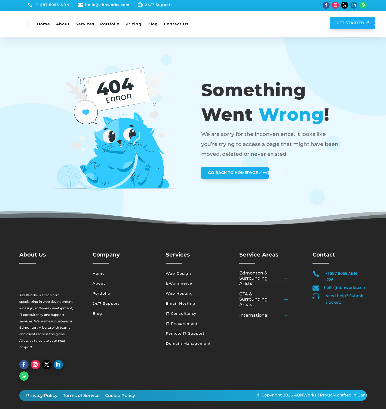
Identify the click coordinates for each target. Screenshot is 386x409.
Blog (153, 24)
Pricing (133, 24)
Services (85, 24)
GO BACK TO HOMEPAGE (233, 172)
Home (43, 24)
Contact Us (176, 24)
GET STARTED (350, 22)
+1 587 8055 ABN (52, 4)
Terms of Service (81, 395)
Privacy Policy (41, 395)
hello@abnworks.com (107, 4)
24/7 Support (158, 4)
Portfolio (110, 24)
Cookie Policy (120, 395)
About (63, 24)
